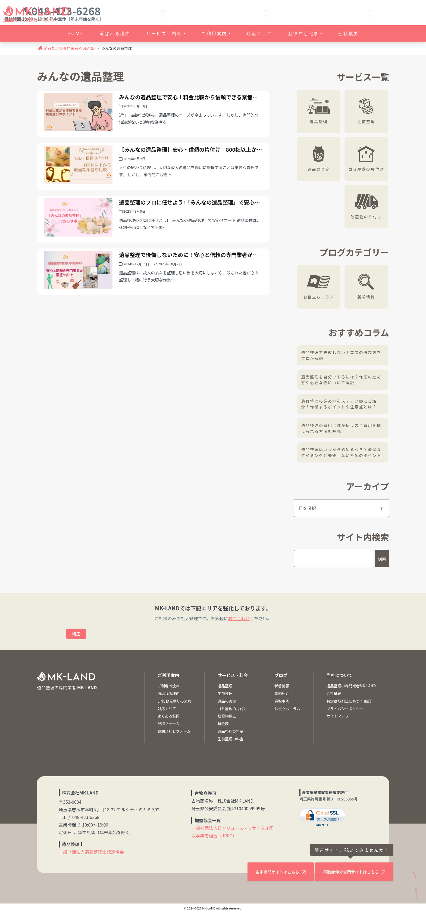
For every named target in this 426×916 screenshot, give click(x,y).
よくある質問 (169, 719)
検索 (381, 561)
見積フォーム (169, 726)
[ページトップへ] (415, 896)
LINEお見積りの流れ (174, 704)
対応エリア (259, 33)
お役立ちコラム (319, 296)
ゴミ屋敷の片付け (367, 169)
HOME (75, 33)
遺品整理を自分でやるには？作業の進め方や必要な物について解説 (343, 380)
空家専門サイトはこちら (265, 876)
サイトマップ (338, 719)
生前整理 (368, 121)
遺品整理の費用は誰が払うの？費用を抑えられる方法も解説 (343, 430)
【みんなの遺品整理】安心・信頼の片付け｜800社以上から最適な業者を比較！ (189, 162)
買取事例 (281, 704)
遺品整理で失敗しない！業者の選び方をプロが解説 (343, 355)
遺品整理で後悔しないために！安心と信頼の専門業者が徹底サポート (188, 282)
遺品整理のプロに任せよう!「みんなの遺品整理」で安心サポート (186, 222)
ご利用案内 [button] (214, 33)
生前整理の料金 (230, 741)
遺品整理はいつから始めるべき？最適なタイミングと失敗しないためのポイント (343, 455)
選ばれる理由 (114, 33)
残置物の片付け (367, 216)
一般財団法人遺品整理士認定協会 (91, 854)
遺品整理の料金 (230, 734)
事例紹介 (281, 696)
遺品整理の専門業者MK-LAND (69, 48)
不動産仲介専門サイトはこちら (347, 876)
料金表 (223, 726)
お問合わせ (239, 621)
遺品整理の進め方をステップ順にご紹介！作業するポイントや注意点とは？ (340, 405)
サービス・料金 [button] (164, 33)
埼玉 (76, 637)
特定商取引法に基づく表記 (349, 704)
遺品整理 (320, 121)
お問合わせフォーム (174, 734)
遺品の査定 (320, 169)
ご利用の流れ (169, 688)
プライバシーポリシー (345, 711)
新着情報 (368, 296)
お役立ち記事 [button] (303, 33)
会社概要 (348, 33)
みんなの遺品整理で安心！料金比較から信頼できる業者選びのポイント (188, 102)
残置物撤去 (227, 719)
